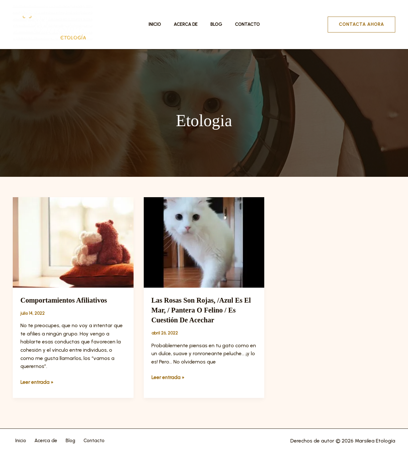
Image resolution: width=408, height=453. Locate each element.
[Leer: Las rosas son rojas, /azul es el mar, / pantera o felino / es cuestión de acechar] (204, 242)
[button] (361, 24)
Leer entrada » (37, 381)
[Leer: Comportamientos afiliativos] (73, 242)
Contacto (241, 24)
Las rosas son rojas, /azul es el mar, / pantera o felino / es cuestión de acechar (201, 310)
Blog (214, 24)
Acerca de (188, 24)
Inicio (160, 24)
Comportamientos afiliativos (67, 300)
